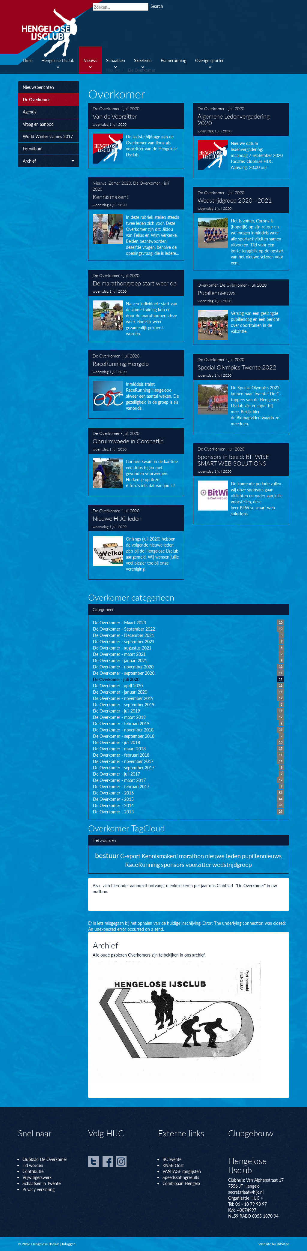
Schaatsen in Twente (41, 1183)
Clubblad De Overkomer (44, 1159)
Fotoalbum (33, 149)
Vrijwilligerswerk (37, 1177)
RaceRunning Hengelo (136, 384)
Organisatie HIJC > (245, 1198)
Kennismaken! (136, 219)
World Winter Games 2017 (48, 136)
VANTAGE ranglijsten (181, 1171)
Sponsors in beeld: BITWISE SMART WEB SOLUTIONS (241, 483)
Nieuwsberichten (38, 87)
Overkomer (208, 285)
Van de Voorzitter (136, 135)
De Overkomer (36, 99)
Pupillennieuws (241, 312)
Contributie (32, 1171)
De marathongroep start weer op (136, 305)
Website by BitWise (273, 1243)
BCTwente (171, 1159)
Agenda (30, 112)
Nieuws (99, 183)
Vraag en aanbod (38, 124)
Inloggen (69, 1243)
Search (157, 6)
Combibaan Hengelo (181, 1183)
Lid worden (32, 1165)
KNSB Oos (172, 1165)
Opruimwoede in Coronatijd (136, 462)
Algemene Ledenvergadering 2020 (241, 140)
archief (198, 955)
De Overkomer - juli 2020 (116, 108)
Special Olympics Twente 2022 (241, 394)
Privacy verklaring (38, 1189)
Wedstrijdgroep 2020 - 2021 (241, 228)
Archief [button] (48, 161)
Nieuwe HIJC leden (136, 542)
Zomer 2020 (120, 183)
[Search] (120, 7)
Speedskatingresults (180, 1177)
